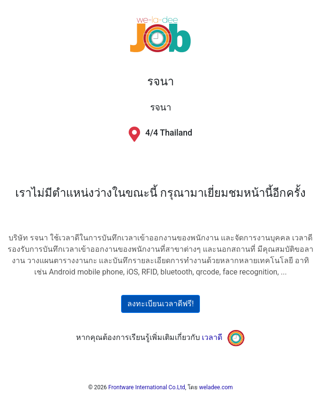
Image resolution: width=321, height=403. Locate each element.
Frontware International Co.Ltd (146, 387)
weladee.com (216, 387)
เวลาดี (212, 337)
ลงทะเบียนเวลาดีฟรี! (160, 303)
